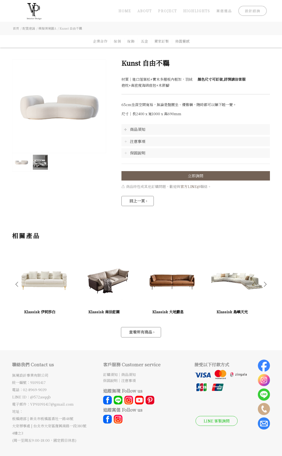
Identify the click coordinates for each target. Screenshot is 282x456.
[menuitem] (124, 11)
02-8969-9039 (35, 389)
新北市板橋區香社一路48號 (52, 418)
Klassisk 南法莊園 (104, 311)
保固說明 (110, 380)
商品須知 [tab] (134, 129)
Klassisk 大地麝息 (167, 311)
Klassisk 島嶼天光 (232, 311)
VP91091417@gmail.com (52, 404)
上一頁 (17, 284)
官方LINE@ (190, 186)
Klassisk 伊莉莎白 (39, 311)
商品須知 (128, 374)
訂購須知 (110, 374)
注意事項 (128, 380)
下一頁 (265, 284)
